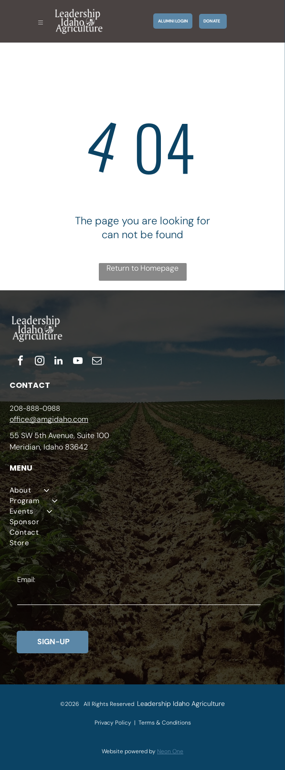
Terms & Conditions (164, 722)
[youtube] (78, 361)
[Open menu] (40, 21)
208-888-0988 (35, 408)
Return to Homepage (142, 268)
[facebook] (20, 361)
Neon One (170, 751)
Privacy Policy (113, 722)
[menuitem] (142, 490)
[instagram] (39, 361)
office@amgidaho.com (49, 419)
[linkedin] (59, 361)
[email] (97, 361)
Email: (26, 579)
